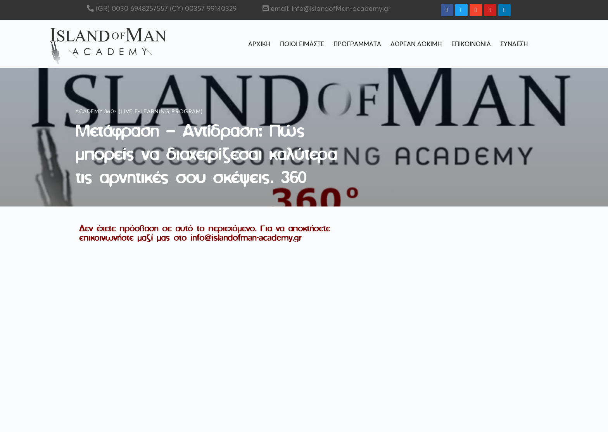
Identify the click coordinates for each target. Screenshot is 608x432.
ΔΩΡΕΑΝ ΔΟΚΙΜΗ (416, 44)
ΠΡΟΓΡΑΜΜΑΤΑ (357, 44)
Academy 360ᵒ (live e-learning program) (138, 112)
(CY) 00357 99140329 (202, 8)
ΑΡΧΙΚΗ (259, 44)
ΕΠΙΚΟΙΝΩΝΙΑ (471, 44)
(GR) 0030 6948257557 (131, 8)
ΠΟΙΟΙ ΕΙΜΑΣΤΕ (302, 44)
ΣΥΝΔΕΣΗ (514, 44)
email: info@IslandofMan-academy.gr (330, 8)
